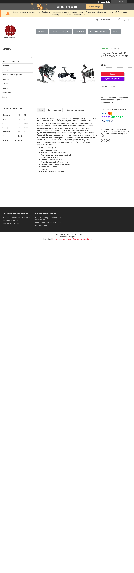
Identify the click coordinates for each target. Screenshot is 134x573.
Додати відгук (124, 20)
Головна (41, 31)
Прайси (5, 88)
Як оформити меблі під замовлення (16, 217)
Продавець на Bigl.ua (67, 237)
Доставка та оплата (98, 31)
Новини (5, 66)
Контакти (80, 31)
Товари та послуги (60, 31)
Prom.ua (79, 234)
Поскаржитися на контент (61, 239)
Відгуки (5, 83)
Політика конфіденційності (82, 239)
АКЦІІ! (115, 31)
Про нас (5, 79)
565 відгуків (105, 1)
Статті (5, 70)
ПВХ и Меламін (41, 225)
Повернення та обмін (11, 223)
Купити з (112, 79)
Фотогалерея (8, 92)
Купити (112, 74)
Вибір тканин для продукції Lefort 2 (48, 222)
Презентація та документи (13, 74)
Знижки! (5, 97)
